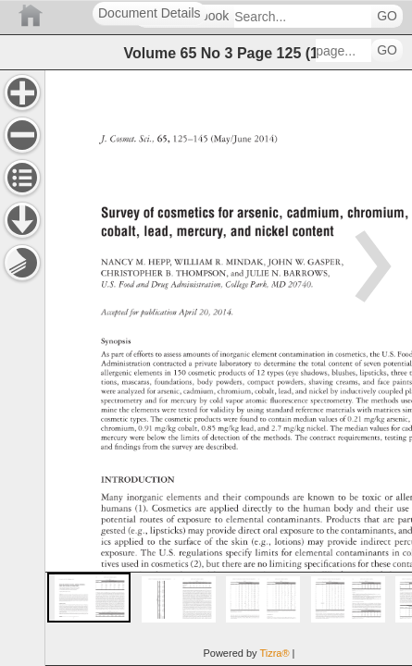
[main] (228, 367)
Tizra (274, 653)
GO (387, 16)
